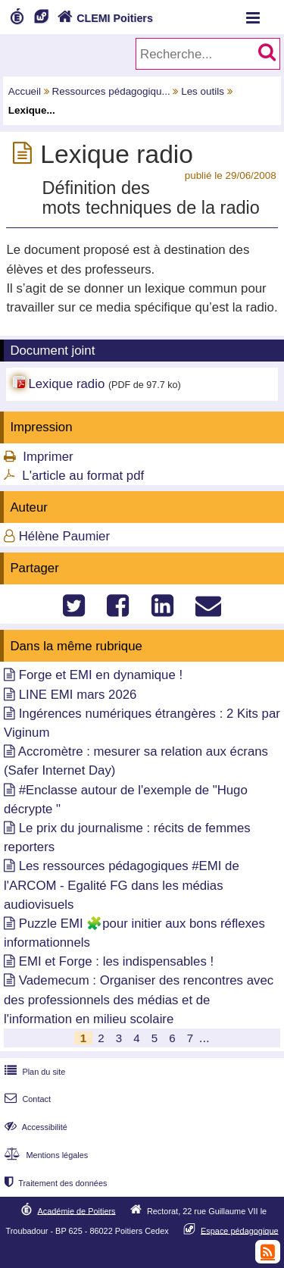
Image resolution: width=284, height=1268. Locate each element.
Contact (26, 1099)
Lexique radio (66, 384)
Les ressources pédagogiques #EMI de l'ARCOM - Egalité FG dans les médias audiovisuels (121, 885)
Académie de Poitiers (76, 1210)
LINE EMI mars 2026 (78, 694)
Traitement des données (54, 1183)
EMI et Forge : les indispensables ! (116, 961)
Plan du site (33, 1071)
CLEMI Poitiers (103, 18)
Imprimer (48, 456)
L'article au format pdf (83, 475)
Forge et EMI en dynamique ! (101, 675)
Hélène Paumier (64, 536)
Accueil (24, 91)
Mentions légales (45, 1155)
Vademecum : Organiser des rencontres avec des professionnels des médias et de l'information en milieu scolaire (138, 999)
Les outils (202, 91)
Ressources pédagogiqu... (111, 91)
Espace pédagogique (240, 1230)
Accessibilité (34, 1127)
